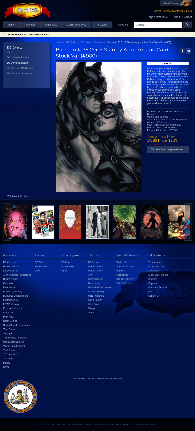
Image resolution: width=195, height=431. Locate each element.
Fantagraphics (10, 300)
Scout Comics (10, 321)
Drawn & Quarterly (12, 291)
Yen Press (8, 358)
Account (188, 17)
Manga (6, 363)
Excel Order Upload (158, 275)
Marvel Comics (10, 266)
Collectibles (50, 24)
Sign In (177, 17)
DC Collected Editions (18, 57)
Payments (153, 283)
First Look (121, 262)
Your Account (155, 262)
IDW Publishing (11, 304)
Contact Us (154, 296)
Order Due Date (156, 266)
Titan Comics (10, 329)
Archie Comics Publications (17, 275)
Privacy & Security (157, 287)
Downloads (154, 270)
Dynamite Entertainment (15, 296)
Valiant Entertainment (14, 346)
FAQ (150, 291)
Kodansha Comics (12, 308)
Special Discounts (125, 266)
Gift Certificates (124, 283)
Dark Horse (9, 287)
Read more (43, 34)
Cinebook (8, 283)
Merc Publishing (96, 296)
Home (11, 24)
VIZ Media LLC (10, 354)
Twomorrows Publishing (15, 337)
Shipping (152, 279)
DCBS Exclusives (76, 24)
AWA (90, 275)
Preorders (29, 24)
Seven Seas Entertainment (16, 325)
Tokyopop (8, 333)
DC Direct (40, 262)
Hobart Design (151, 424)
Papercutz (8, 316)
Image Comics (10, 270)
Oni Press (8, 312)
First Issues (122, 275)
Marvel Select (42, 266)
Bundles (120, 270)
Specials (123, 24)
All (8, 52)
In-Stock (102, 24)
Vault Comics (10, 350)
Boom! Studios (10, 279)
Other (6, 367)
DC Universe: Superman (19, 73)
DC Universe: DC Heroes (20, 68)
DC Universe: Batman (18, 62)
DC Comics (71, 42)
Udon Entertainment (13, 342)
